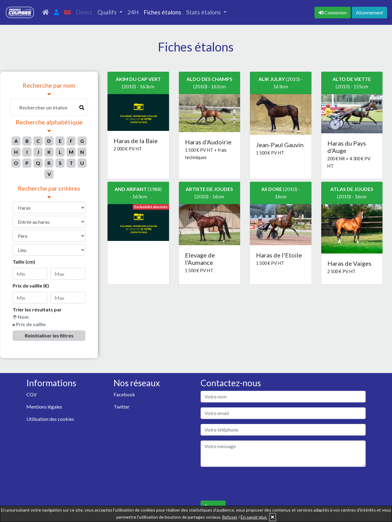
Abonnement (369, 12)
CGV (31, 394)
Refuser (229, 517)
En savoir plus (254, 517)
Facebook (124, 394)
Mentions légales (44, 407)
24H (133, 12)
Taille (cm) (24, 262)
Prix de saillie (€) (31, 285)
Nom (23, 317)
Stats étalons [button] (204, 12)
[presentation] (247, 484)
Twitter (122, 407)
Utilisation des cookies (50, 419)
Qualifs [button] (107, 12)
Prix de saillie (31, 324)
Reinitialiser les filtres (49, 335)
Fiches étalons (162, 12)
